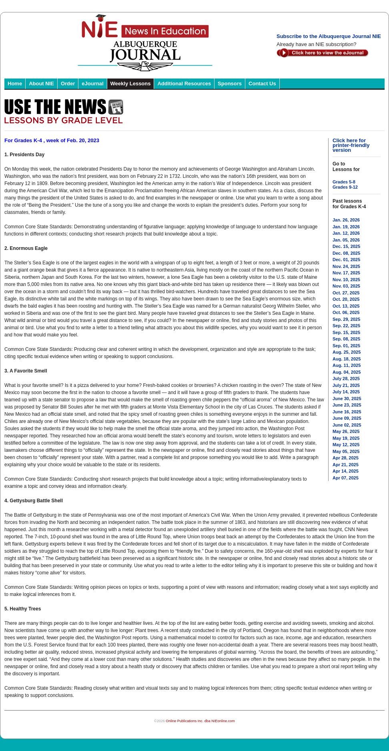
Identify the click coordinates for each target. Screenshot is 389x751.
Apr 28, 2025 (346, 457)
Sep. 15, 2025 (346, 332)
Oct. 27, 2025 (346, 292)
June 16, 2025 (347, 411)
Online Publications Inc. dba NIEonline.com (200, 721)
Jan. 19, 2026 (346, 226)
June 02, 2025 (347, 425)
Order (68, 84)
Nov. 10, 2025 (346, 279)
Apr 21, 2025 (346, 464)
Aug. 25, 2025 (347, 352)
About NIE (41, 84)
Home (15, 84)
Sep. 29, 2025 (346, 319)
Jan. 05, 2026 (346, 240)
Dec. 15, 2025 (346, 246)
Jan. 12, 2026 (346, 233)
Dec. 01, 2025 (346, 259)
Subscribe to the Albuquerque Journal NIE (329, 36)
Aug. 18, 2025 (347, 358)
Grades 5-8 (344, 181)
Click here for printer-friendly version (351, 145)
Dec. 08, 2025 (346, 253)
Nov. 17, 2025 (346, 272)
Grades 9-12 (345, 187)
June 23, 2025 (347, 405)
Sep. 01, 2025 (346, 345)
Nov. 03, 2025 (346, 286)
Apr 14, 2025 (346, 471)
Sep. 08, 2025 (346, 338)
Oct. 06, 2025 (346, 312)
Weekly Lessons (130, 84)
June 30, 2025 (347, 398)
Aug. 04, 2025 (347, 372)
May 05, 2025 (346, 451)
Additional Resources (184, 84)
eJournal (92, 84)
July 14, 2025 (346, 391)
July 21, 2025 (346, 385)
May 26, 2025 (346, 431)
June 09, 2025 (347, 418)
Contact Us (262, 84)
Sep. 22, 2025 (346, 325)
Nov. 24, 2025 (346, 266)
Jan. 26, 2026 (346, 219)
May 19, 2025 (346, 438)
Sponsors (230, 84)
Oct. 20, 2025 (346, 299)
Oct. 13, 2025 (346, 306)
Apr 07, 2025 (346, 477)
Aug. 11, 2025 (347, 365)
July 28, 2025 (346, 378)
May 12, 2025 (346, 444)
